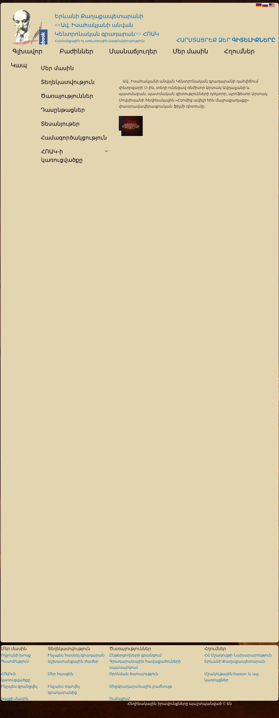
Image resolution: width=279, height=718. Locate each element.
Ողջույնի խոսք (16, 655)
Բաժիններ (73, 51)
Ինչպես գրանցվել (19, 686)
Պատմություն (15, 661)
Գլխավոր (24, 51)
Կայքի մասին (15, 699)
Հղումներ (236, 51)
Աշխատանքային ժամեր (73, 661)
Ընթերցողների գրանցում (135, 655)
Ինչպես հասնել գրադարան (76, 655)
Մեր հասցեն (60, 674)
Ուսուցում (119, 699)
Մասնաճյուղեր (130, 51)
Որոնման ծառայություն (133, 674)
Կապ (18, 65)
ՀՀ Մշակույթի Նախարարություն (238, 655)
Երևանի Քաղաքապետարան (234, 661)
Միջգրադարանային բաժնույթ (140, 686)
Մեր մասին (188, 51)
